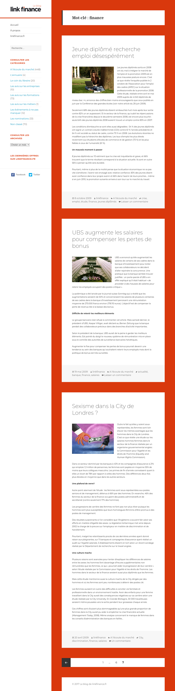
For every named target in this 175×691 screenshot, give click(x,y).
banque (76, 375)
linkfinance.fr (17, 36)
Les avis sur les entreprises (25, 86)
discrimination (80, 641)
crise (144, 198)
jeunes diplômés (107, 201)
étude (84, 201)
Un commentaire (121, 641)
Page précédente (66, 662)
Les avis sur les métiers (23, 104)
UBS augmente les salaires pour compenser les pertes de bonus (112, 239)
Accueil (14, 25)
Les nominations (19, 118)
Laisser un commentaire (134, 201)
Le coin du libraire (20, 80)
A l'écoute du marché (22, 69)
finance (93, 201)
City (141, 637)
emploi (76, 201)
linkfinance (102, 198)
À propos (15, 30)
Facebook (18, 174)
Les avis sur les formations (24, 95)
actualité (143, 371)
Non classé (16, 124)
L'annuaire (16, 75)
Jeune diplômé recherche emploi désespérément (106, 52)
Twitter (34, 174)
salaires (95, 375)
